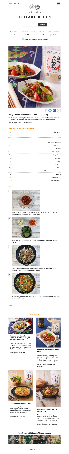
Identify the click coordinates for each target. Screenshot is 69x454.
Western (49, 31)
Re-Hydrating (13, 31)
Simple (15, 122)
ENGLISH (16, 3)
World (13, 35)
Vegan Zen (41, 31)
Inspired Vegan (42, 35)
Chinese (56, 31)
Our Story (55, 35)
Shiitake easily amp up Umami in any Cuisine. (36, 39)
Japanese (32, 31)
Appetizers (29, 122)
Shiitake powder (29, 35)
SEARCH (42, 24)
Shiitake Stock (24, 31)
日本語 (10, 3)
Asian (20, 35)
